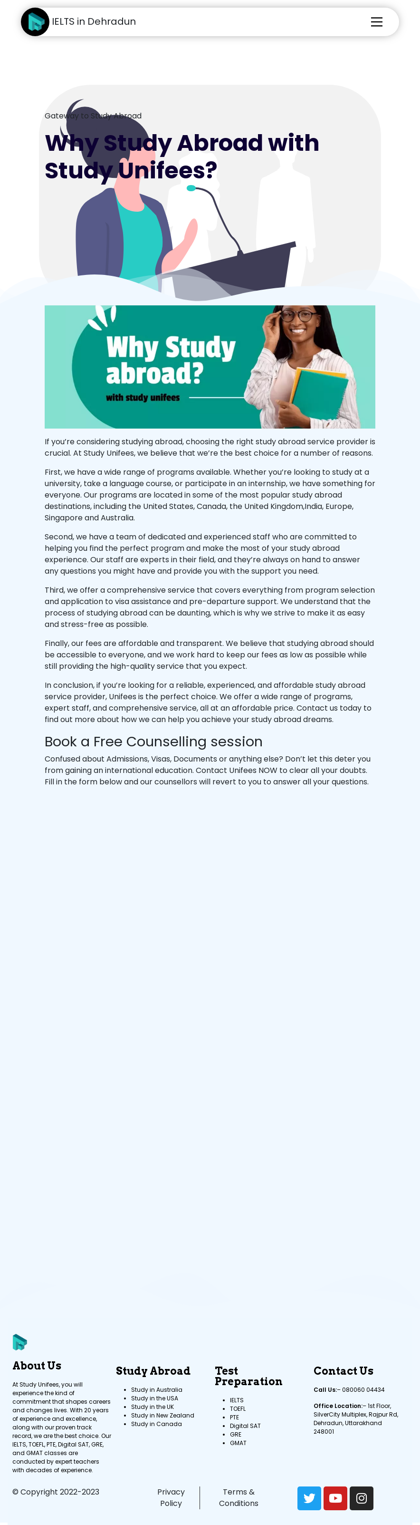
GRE (235, 1434)
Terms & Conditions (238, 1497)
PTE (234, 1417)
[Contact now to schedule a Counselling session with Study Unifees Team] (208, 1009)
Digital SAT (245, 1426)
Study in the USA (154, 1398)
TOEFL (238, 1409)
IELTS (237, 1400)
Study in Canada (156, 1424)
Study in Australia (156, 1390)
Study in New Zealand (162, 1415)
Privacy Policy (171, 1497)
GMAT (238, 1443)
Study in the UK (152, 1407)
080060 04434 (363, 1390)
